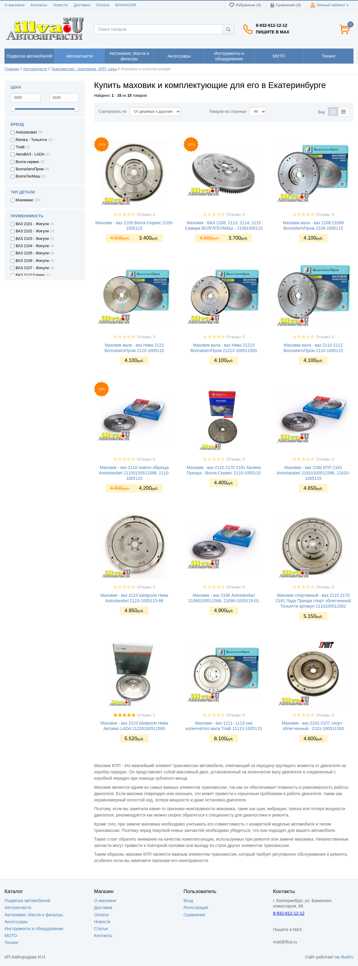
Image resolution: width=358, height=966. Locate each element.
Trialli (20, 147)
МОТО (11, 935)
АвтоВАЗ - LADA (30, 154)
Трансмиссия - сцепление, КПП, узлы (84, 69)
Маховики (24, 200)
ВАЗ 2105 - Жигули (32, 253)
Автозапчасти (35, 69)
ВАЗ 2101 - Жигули (32, 224)
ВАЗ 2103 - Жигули (32, 239)
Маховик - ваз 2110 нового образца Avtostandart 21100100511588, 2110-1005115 (134, 473)
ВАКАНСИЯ (125, 5)
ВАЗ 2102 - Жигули (32, 231)
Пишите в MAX (272, 32)
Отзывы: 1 (146, 715)
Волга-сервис (27, 162)
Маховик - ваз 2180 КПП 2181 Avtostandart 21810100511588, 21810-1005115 (313, 473)
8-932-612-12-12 (271, 25)
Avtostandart (26, 132)
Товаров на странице (227, 111)
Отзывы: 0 (146, 214)
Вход (188, 900)
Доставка (82, 5)
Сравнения (194, 914)
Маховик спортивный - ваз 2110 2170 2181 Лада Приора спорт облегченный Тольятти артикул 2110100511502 (313, 601)
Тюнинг (12, 942)
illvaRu (347, 957)
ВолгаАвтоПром (30, 169)
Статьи (101, 928)
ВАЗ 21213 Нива (30, 275)
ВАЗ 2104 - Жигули (32, 246)
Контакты (39, 5)
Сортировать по (113, 111)
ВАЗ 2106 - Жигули (32, 261)
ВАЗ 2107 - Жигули (32, 268)
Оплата (102, 5)
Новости (60, 5)
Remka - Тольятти (31, 140)
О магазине (15, 5)
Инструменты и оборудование (34, 928)
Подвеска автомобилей (27, 900)
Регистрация (196, 907)
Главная (12, 69)
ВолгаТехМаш (28, 176)
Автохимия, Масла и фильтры (34, 914)
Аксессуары (16, 921)
